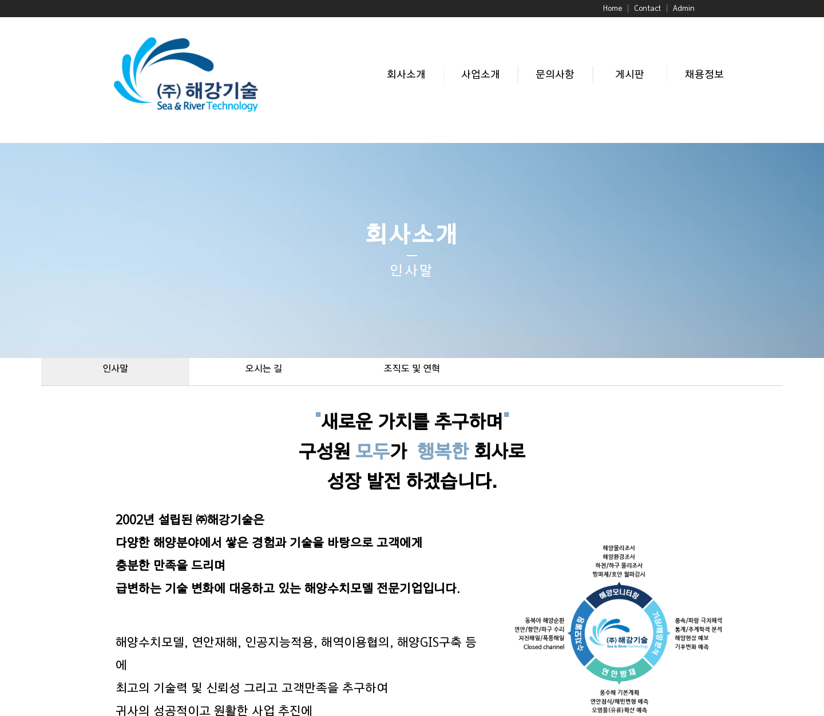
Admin (684, 9)
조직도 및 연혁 (412, 369)
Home (612, 9)
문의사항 (555, 74)
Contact (647, 9)
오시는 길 (263, 369)
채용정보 (704, 74)
